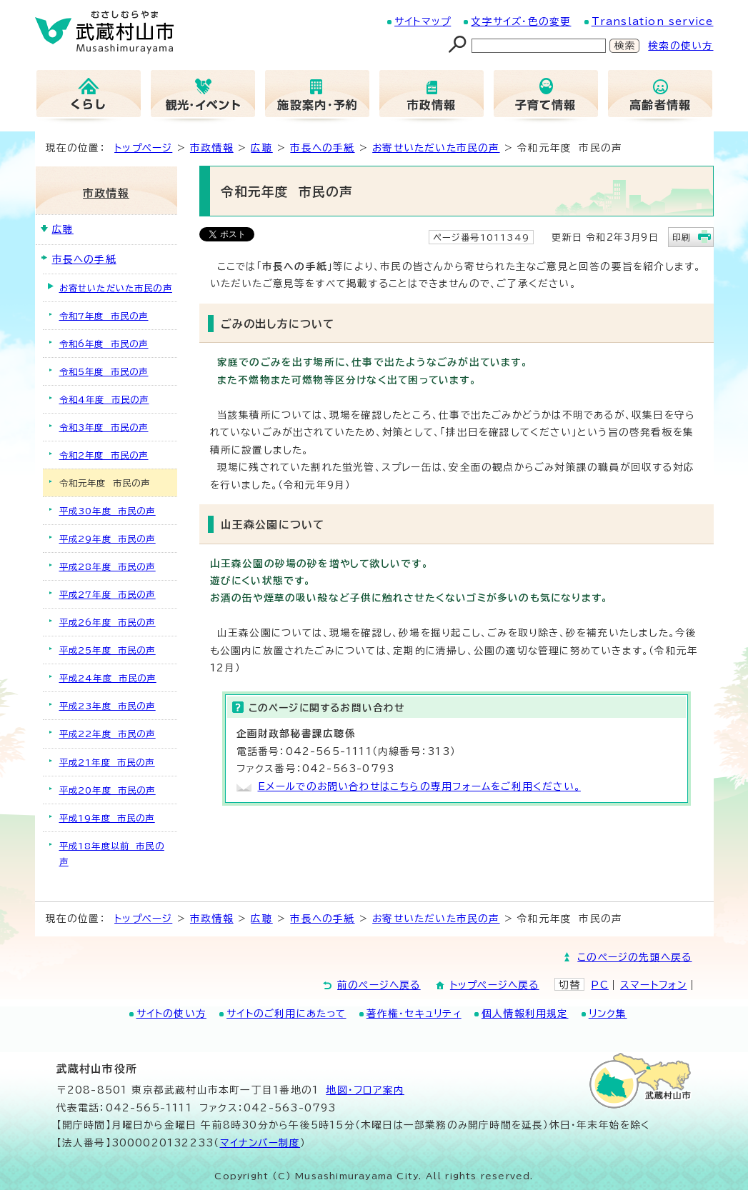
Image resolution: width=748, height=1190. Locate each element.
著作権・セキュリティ (414, 1014)
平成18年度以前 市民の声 (111, 853)
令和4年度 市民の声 (104, 399)
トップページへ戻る (494, 985)
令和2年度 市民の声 (104, 455)
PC (599, 985)
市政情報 (212, 148)
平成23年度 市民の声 (107, 705)
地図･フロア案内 (365, 1090)
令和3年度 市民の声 (104, 427)
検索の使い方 (680, 46)
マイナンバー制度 (260, 1143)
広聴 (261, 148)
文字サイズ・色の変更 (521, 21)
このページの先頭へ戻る (634, 957)
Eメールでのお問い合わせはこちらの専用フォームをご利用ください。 (419, 786)
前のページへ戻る (379, 985)
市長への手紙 (322, 148)
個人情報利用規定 (525, 1014)
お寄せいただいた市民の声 (435, 148)
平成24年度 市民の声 (107, 678)
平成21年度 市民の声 (107, 762)
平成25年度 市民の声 (107, 650)
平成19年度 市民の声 (107, 818)
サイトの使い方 (171, 1014)
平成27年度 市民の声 (107, 594)
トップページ (143, 148)
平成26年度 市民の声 (107, 622)
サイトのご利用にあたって (286, 1014)
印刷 (681, 237)
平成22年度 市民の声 (107, 733)
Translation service (653, 21)
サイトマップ (422, 21)
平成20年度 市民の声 (107, 790)
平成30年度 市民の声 (107, 510)
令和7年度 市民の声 (104, 315)
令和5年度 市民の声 (104, 371)
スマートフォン (653, 985)
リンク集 (608, 1014)
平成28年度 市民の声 (107, 566)
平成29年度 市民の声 (107, 538)
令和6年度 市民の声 (104, 343)
